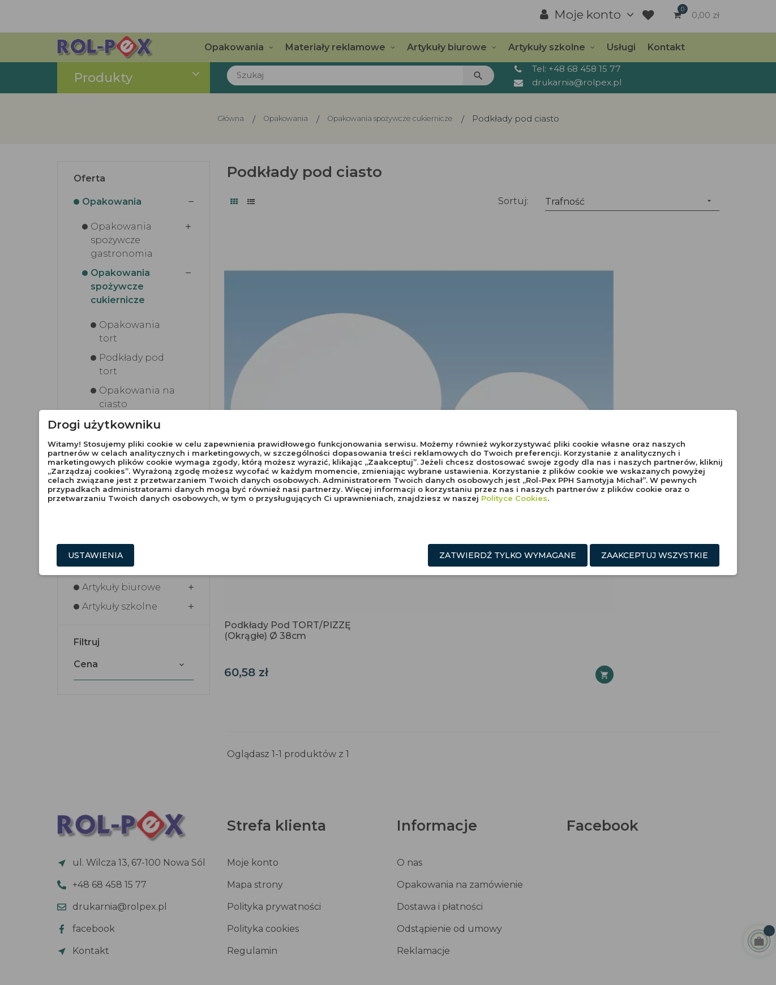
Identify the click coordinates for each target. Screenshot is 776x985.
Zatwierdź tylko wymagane (435, 557)
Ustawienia (168, 557)
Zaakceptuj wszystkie (582, 557)
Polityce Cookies (463, 514)
